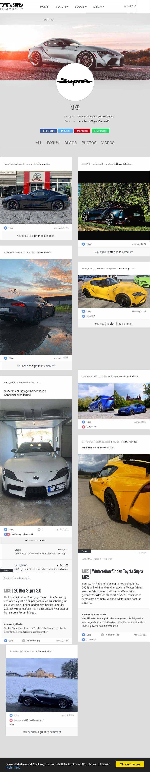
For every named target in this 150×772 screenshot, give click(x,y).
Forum (53, 143)
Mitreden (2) (48, 635)
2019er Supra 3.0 (38, 585)
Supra (42, 164)
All (39, 143)
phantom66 (43, 533)
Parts (48, 20)
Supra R (37, 648)
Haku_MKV (24, 381)
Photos (89, 143)
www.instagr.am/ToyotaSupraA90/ (96, 116)
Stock (42, 252)
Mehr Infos (13, 768)
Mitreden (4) (96, 631)
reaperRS (91, 316)
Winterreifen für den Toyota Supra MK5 (96, 570)
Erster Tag (124, 268)
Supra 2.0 (121, 164)
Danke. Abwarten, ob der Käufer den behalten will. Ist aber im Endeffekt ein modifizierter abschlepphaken (50, 623)
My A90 (114, 374)
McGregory (32, 533)
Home (44, 6)
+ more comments (51, 539)
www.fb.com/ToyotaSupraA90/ (94, 121)
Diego (33, 548)
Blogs (71, 143)
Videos (108, 143)
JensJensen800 (15, 717)
